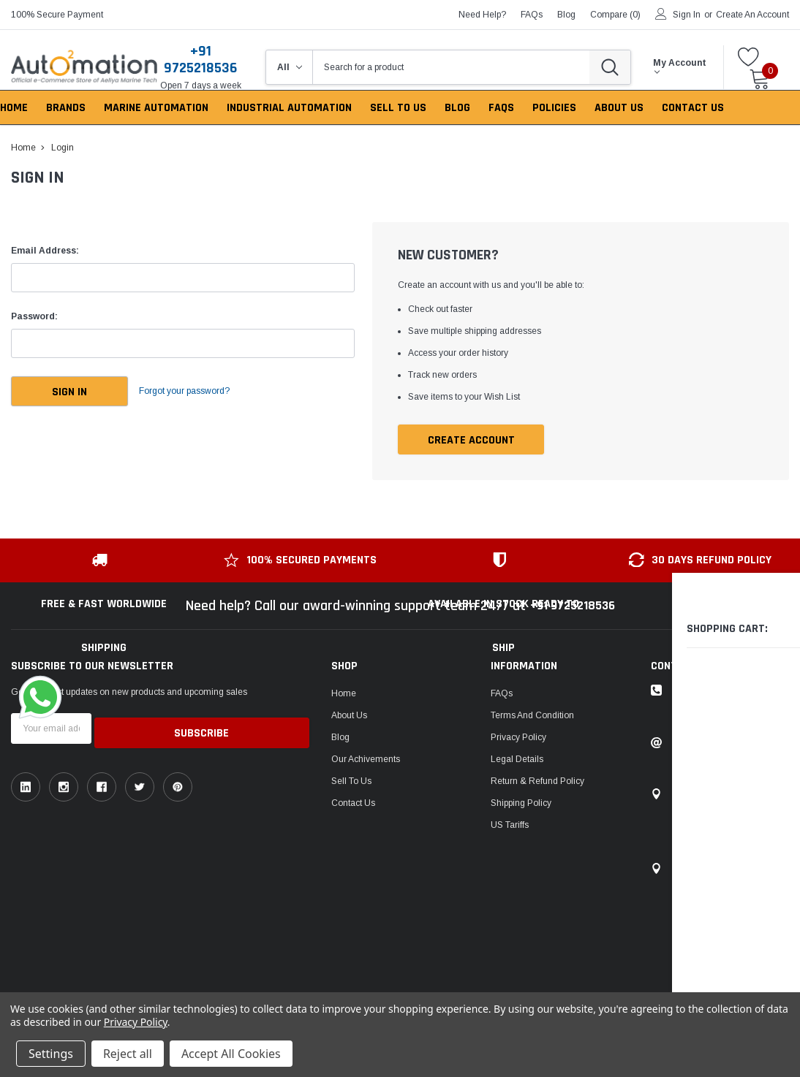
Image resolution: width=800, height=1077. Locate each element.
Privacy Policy (518, 738)
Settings (51, 1054)
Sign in (687, 14)
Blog (340, 738)
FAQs (532, 14)
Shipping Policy (521, 804)
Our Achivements (365, 760)
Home (343, 694)
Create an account (752, 14)
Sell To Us (351, 782)
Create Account (471, 440)
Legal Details (517, 760)
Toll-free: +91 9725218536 (725, 691)
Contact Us (353, 804)
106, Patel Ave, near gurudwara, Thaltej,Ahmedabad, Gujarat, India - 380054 (730, 906)
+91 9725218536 (200, 59)
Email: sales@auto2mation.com (723, 749)
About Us (349, 716)
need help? (482, 14)
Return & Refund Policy (537, 782)
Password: (34, 316)
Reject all (127, 1054)
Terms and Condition (532, 716)
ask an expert (711, 713)
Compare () (615, 14)
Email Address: (45, 251)
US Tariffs (510, 826)
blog (566, 14)
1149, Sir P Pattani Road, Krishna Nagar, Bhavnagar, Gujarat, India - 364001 (726, 824)
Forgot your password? (197, 392)
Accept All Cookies (231, 1054)
